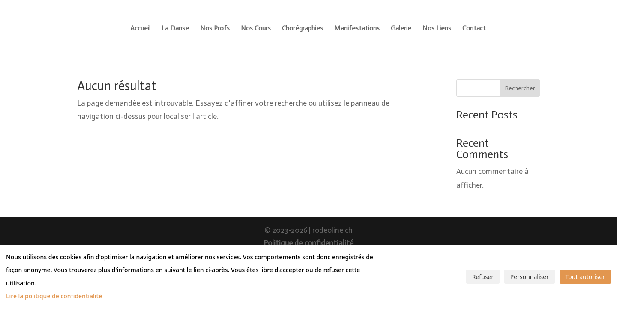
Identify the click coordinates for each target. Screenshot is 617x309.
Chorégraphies (302, 28)
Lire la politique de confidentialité (54, 296)
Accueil (140, 28)
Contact (474, 28)
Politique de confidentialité (308, 243)
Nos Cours (256, 28)
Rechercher (520, 88)
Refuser (483, 277)
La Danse (175, 28)
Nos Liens (436, 28)
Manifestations (357, 28)
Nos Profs (215, 28)
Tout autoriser (585, 277)
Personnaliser (529, 277)
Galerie (401, 28)
